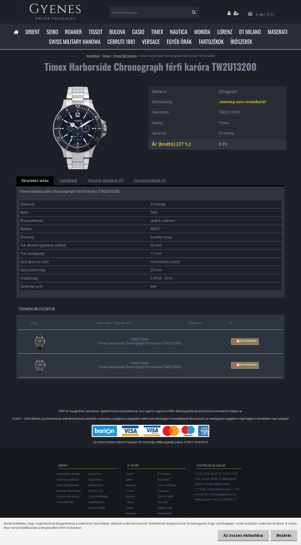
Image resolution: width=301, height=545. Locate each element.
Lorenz (224, 32)
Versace (151, 42)
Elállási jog (95, 491)
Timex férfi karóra (125, 56)
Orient (32, 32)
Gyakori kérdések (67, 496)
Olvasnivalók (96, 507)
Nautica (178, 32)
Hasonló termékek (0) (105, 180)
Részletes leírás (35, 180)
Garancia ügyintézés (95, 476)
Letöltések (68, 180)
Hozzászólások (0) (150, 180)
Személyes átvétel (68, 474)
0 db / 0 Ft (265, 14)
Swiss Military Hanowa (75, 42)
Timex (157, 32)
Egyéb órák (179, 42)
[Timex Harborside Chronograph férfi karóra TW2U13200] (79, 85)
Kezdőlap (93, 56)
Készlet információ (68, 491)
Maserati (277, 32)
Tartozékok (211, 42)
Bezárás (284, 535)
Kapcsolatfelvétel (67, 485)
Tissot (96, 32)
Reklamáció (95, 485)
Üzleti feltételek (98, 496)
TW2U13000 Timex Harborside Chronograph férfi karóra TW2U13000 (139, 365)
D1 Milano (250, 32)
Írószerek (241, 42)
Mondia (202, 32)
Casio (138, 32)
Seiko (52, 32)
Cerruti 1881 (121, 42)
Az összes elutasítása (243, 535)
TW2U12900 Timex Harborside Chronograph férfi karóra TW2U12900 (139, 341)
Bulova (117, 32)
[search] (194, 12)
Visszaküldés (65, 502)
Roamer (73, 32)
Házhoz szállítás (67, 479)
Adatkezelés (96, 502)
